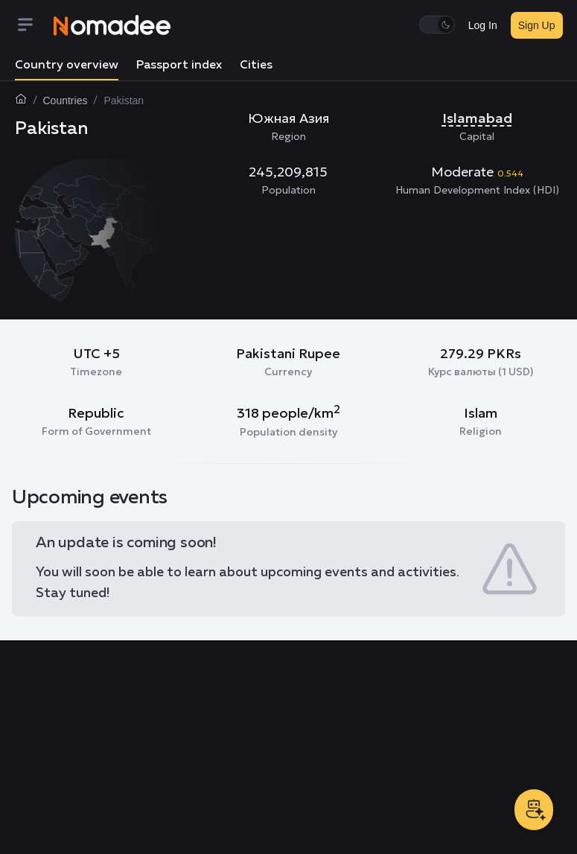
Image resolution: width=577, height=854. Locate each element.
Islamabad (477, 118)
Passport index (179, 65)
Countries (65, 100)
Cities (256, 65)
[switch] (437, 25)
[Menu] (34, 25)
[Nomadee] (112, 25)
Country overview (66, 65)
